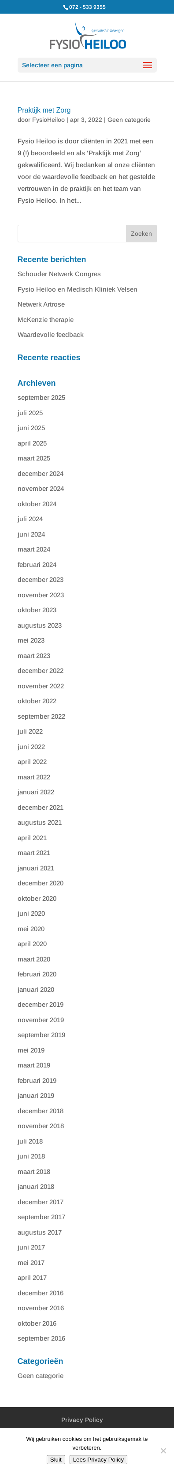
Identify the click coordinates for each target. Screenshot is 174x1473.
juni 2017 (31, 1247)
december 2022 (40, 670)
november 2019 (41, 1019)
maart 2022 (34, 777)
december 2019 (40, 1004)
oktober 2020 (37, 898)
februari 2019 (37, 1080)
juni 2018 (31, 1156)
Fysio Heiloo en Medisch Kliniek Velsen (77, 289)
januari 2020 (36, 989)
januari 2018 (36, 1186)
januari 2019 (36, 1095)
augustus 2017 (40, 1232)
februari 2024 (37, 564)
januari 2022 (36, 792)
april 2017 (32, 1277)
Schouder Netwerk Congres (59, 274)
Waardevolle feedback (51, 334)
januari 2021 (36, 868)
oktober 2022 (37, 701)
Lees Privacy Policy (98, 1459)
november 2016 (41, 1308)
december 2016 (40, 1293)
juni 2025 (31, 427)
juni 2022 (31, 746)
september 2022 (41, 716)
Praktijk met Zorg (44, 110)
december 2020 (40, 883)
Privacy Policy (82, 1419)
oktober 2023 (37, 610)
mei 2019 (31, 1050)
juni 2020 (31, 913)
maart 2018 (34, 1171)
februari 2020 (37, 974)
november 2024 (41, 488)
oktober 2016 (37, 1323)
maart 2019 (34, 1065)
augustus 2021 (40, 822)
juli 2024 (30, 519)
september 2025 (41, 397)
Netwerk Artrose (41, 304)
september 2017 (41, 1217)
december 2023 (40, 579)
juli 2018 (30, 1141)
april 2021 (32, 837)
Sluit (56, 1459)
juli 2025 (30, 413)
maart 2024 (34, 549)
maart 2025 (34, 458)
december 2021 (40, 807)
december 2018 (40, 1111)
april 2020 (32, 943)
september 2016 (41, 1338)
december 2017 (40, 1202)
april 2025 (32, 443)
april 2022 (32, 761)
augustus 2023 (40, 625)
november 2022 (41, 686)
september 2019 (41, 1034)
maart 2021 (34, 852)
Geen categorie (129, 119)
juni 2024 (31, 534)
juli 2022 (30, 731)
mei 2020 (31, 928)
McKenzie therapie (46, 319)
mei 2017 (31, 1262)
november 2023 (41, 595)
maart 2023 (34, 655)
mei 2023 (31, 640)
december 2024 (40, 473)
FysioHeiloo (48, 119)
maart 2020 (34, 959)
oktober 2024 (37, 504)
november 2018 (41, 1125)
